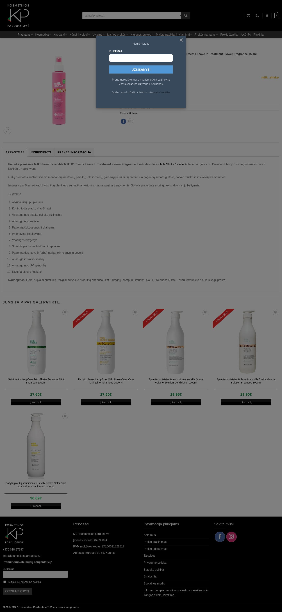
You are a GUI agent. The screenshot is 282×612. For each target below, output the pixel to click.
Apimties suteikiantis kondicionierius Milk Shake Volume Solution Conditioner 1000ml (176, 381)
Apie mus (150, 534)
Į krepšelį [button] (36, 402)
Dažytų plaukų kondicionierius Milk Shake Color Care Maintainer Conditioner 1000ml (36, 485)
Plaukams (25, 34)
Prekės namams (206, 34)
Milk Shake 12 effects (174, 164)
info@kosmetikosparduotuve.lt (22, 555)
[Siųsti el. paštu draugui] (130, 121)
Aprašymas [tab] (15, 152)
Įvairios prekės (117, 34)
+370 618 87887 (13, 549)
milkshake (132, 113)
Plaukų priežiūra (155, 49)
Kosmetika (43, 34)
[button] (267, 16)
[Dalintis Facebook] (123, 121)
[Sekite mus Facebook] (220, 537)
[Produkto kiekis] (132, 90)
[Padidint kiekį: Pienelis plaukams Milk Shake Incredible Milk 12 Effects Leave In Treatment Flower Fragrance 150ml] (140, 89)
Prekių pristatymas (155, 548)
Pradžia (124, 49)
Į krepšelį (158, 90)
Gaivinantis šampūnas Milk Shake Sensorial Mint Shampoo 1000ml (36, 381)
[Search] (185, 15)
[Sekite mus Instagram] (231, 537)
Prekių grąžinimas (155, 541)
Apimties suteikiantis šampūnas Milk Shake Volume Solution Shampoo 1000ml (246, 381)
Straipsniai (150, 576)
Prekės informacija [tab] (74, 152)
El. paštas (8, 568)
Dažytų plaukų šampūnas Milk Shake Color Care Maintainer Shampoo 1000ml (106, 381)
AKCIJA (246, 34)
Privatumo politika (155, 562)
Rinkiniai (258, 34)
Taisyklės (149, 555)
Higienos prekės (142, 34)
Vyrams (98, 34)
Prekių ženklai (229, 34)
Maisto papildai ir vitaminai (174, 34)
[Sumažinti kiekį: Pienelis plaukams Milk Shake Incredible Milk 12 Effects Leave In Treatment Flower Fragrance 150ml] (124, 89)
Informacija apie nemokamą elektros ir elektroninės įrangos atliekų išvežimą (176, 593)
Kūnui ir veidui (80, 34)
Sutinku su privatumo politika (24, 582)
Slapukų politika (154, 569)
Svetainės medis (154, 583)
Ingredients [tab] (41, 152)
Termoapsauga (175, 49)
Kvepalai (60, 34)
